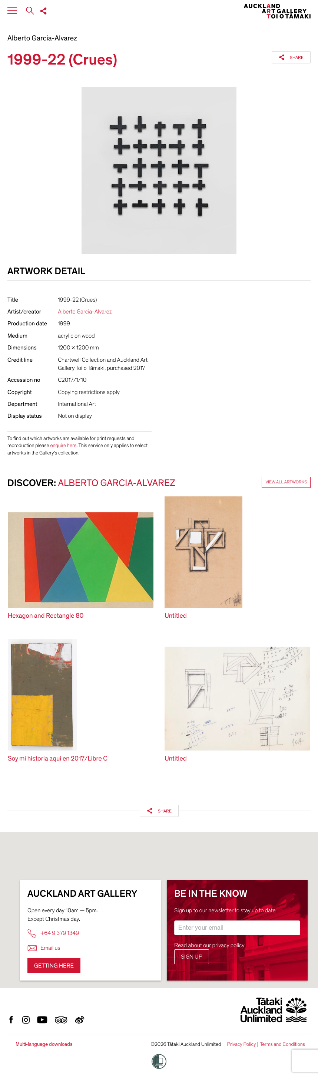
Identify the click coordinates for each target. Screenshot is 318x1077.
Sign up (191, 957)
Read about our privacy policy (209, 945)
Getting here (54, 966)
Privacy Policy (241, 1044)
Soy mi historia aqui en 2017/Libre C (57, 759)
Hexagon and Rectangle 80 (46, 616)
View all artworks (286, 482)
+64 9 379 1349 (53, 933)
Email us (43, 948)
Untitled (176, 616)
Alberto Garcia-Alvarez (42, 38)
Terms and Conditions (282, 1044)
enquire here (63, 445)
